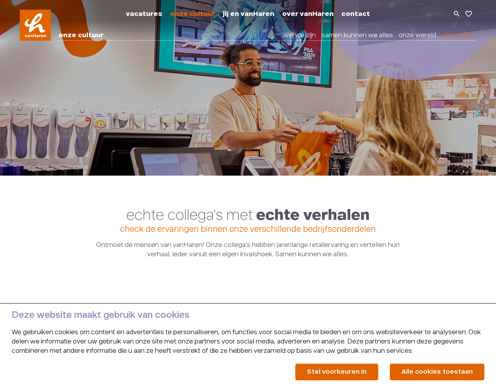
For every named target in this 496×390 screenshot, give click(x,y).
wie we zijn (299, 36)
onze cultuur (192, 14)
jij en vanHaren (248, 14)
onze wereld (417, 36)
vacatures (144, 14)
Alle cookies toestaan (437, 372)
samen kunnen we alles (357, 36)
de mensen (459, 36)
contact (355, 14)
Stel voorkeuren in (337, 372)
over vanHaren (308, 14)
